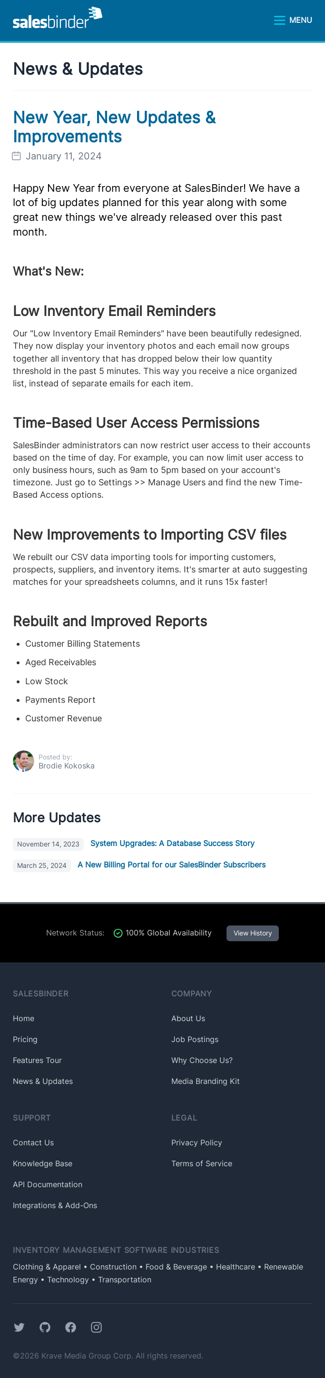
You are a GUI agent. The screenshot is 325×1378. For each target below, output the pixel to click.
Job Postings (194, 1039)
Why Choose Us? (202, 1060)
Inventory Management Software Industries (116, 1250)
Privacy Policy (196, 1142)
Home (23, 1018)
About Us (188, 1018)
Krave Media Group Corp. (87, 1355)
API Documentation (47, 1184)
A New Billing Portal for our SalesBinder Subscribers (139, 864)
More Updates (57, 818)
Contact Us (33, 1142)
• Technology (63, 1279)
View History (253, 933)
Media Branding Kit (205, 1081)
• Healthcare (231, 1266)
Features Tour (37, 1060)
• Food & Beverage (172, 1266)
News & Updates (78, 69)
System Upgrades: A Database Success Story (134, 843)
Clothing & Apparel (47, 1266)
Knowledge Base (42, 1163)
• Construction (109, 1266)
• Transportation (120, 1279)
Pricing (25, 1039)
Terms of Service (201, 1163)
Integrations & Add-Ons (55, 1205)
